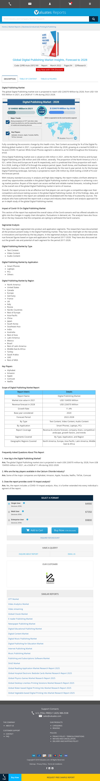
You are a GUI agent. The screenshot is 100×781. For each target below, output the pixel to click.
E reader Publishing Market (20, 618)
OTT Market (13, 599)
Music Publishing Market (19, 653)
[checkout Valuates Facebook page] (47, 768)
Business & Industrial (30, 27)
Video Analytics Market (18, 604)
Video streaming (15, 609)
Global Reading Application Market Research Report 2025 (34, 668)
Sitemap (33, 764)
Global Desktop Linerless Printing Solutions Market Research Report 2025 (41, 683)
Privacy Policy (42, 764)
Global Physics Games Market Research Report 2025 (31, 678)
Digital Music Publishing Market (22, 638)
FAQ (7, 736)
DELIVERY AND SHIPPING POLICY (65, 741)
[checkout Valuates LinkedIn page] (50, 768)
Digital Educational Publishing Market (25, 628)
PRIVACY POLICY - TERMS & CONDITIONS (68, 736)
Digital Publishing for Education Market (25, 643)
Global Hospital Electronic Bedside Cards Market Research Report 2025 (40, 673)
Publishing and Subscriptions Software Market (29, 658)
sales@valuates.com (52, 716)
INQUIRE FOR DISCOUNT (50, 538)
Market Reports (14, 27)
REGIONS (56, 728)
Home (4, 27)
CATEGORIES (57, 725)
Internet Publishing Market (20, 648)
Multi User (15, 511)
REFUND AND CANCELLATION (64, 739)
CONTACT (9, 734)
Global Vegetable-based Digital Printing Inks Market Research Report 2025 (41, 693)
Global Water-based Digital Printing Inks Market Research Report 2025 (39, 688)
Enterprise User (17, 520)
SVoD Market (14, 663)
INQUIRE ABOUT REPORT (28, 554)
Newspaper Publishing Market (21, 623)
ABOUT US (10, 725)
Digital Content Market (18, 633)
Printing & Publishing (48, 27)
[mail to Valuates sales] (29, 4)
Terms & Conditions (55, 764)
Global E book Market (18, 614)
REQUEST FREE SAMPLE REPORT (61, 777)
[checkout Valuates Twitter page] (53, 768)
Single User (16, 503)
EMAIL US (71, 554)
